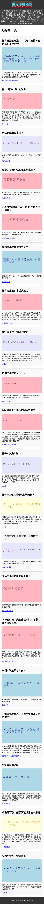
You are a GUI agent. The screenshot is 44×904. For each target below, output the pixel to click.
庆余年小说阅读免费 (18, 17)
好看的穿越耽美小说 (25, 23)
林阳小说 (5, 705)
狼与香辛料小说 (32, 19)
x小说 (4, 527)
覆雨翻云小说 (24, 21)
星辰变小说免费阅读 (9, 444)
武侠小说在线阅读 (34, 17)
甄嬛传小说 (6, 282)
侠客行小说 (13, 21)
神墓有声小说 (19, 19)
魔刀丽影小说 (10, 13)
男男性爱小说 (33, 15)
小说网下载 (6, 847)
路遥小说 (35, 21)
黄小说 (4, 364)
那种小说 (5, 124)
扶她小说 (31, 13)
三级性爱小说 (7, 19)
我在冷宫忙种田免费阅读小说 (16, 15)
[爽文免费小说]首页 (10, 11)
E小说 (4, 486)
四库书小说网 (7, 401)
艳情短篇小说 (7, 804)
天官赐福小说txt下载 (9, 662)
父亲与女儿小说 (7, 892)
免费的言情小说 (7, 198)
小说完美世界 (7, 567)
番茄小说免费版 (7, 611)
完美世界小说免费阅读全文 (11, 756)
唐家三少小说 (7, 323)
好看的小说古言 (25, 11)
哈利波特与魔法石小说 (10, 80)
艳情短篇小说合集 (8, 238)
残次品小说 (6, 161)
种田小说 (21, 13)
